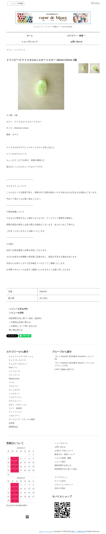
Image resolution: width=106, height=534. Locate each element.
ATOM (62, 488)
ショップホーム (61, 443)
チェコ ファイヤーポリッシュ (21, 356)
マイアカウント (61, 477)
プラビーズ (13, 386)
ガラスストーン (15, 401)
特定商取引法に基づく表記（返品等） (26, 318)
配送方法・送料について (65, 454)
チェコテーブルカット (18, 364)
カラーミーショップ (46, 531)
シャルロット (14, 393)
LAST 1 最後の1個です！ (65, 369)
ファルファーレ (15, 397)
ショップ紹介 (60, 462)
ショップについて (30, 42)
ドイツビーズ (20, 50)
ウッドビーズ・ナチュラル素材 (22, 419)
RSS (56, 488)
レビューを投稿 (16, 313)
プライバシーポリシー (64, 485)
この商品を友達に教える (20, 322)
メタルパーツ (14, 416)
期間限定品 (13, 427)
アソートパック (15, 412)
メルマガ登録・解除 (63, 458)
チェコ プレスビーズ (17, 360)
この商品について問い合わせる (23, 326)
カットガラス (14, 390)
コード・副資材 (15, 408)
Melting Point (14, 379)
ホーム (30, 35)
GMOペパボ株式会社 (78, 531)
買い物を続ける (16, 330)
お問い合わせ (76, 42)
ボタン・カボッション (18, 405)
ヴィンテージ (14, 375)
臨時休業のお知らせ (63, 465)
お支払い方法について (64, 451)
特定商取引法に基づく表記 (66, 469)
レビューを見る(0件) (18, 309)
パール (11, 382)
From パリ (13, 367)
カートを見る (60, 481)
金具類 (11, 423)
